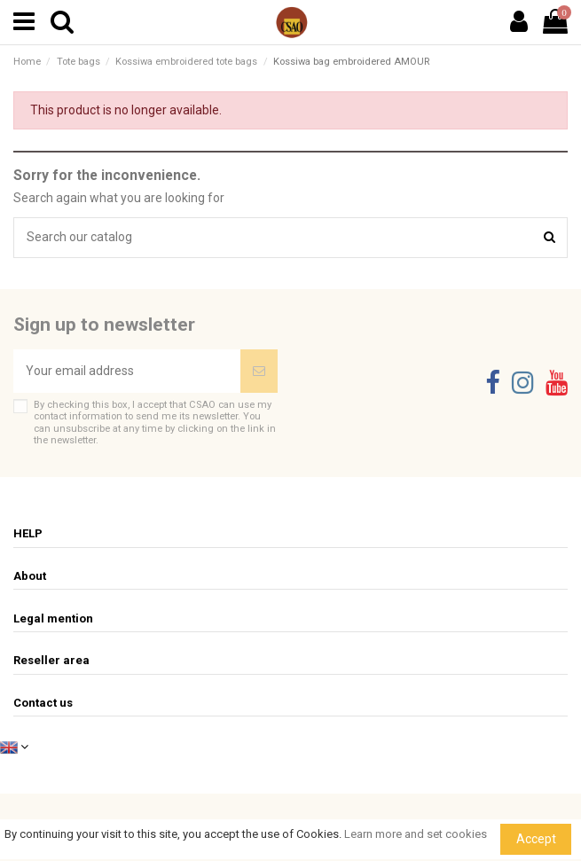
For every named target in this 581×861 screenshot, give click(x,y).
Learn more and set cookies (415, 834)
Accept (536, 839)
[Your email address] (126, 371)
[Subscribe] (259, 371)
